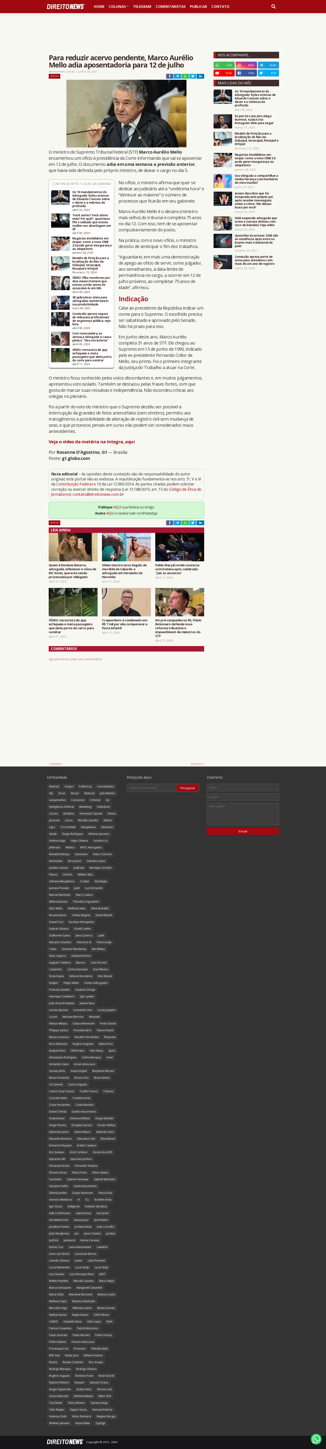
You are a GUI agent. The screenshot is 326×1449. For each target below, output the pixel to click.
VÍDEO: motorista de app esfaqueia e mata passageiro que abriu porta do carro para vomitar (91, 355)
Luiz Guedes (56, 1274)
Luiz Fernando (94, 888)
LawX (101, 935)
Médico (70, 847)
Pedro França (103, 1335)
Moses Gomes (106, 1308)
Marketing (85, 807)
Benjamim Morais (103, 1071)
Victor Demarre (81, 1416)
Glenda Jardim (58, 1193)
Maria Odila (56, 1294)
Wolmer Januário (59, 1423)
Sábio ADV (104, 1396)
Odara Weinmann (84, 1023)
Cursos (53, 813)
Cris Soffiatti (68, 827)
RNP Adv (54, 1355)
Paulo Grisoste (58, 1335)
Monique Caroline (101, 868)
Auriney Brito (57, 1071)
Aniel (110, 1057)
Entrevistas (55, 861)
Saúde (53, 834)
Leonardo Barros (85, 1254)
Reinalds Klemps (59, 854)
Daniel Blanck (104, 915)
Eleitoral (89, 793)
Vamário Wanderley (74, 949)
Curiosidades (105, 786)
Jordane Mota (83, 1227)
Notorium (107, 827)
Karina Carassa (90, 1240)
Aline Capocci (57, 956)
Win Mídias (98, 949)
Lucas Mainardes (59, 1267)
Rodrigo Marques (60, 1369)
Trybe (52, 949)
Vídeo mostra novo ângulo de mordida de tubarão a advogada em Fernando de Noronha (124, 571)
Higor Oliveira (79, 840)
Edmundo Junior (59, 1132)
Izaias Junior (81, 1220)
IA (79, 1199)
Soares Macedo (58, 1396)
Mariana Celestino (60, 942)
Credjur (84, 881)
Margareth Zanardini (89, 1288)
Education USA (86, 1138)
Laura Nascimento (80, 1247)
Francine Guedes (59, 989)
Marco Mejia (106, 1281)
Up (107, 800)
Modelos (68, 813)
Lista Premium (96, 1260)
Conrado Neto (58, 1098)
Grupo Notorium (82, 1193)
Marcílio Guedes (88, 820)
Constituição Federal (74, 484)
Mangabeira (88, 827)
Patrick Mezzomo (87, 1328)
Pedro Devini (108, 1023)
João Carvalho (105, 1227)
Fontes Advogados (96, 983)
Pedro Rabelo (57, 1342)
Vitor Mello (55, 908)
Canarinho (55, 969)
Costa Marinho (85, 1105)
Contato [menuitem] (220, 6)
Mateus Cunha (106, 1294)
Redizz (53, 1362)
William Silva (85, 874)
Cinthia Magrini (81, 915)
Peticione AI (84, 942)
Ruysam (79, 1382)
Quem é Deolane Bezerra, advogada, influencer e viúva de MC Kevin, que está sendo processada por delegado (72, 571)
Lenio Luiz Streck (59, 1254)
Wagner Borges (106, 1416)
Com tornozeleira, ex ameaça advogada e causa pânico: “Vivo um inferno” (91, 337)
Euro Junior (74, 861)
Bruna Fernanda (59, 1078)
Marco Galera (84, 895)
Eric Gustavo (56, 1152)
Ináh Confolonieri (60, 1213)
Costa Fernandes (59, 1105)
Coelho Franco (89, 1091)
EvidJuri (53, 983)
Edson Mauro (82, 1132)
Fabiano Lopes (96, 861)
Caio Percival (99, 962)
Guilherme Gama (59, 935)
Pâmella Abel (99, 1348)
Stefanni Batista (83, 1396)
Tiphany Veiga (99, 1403)
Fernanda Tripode (91, 813)
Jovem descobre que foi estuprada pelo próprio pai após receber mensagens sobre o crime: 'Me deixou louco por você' (254, 200)
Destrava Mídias (80, 1118)
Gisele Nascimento (85, 1186)
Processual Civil (58, 1348)
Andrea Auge (57, 840)
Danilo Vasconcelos (84, 1111)
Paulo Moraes (81, 1335)
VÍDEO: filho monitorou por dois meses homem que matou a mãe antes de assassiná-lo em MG (91, 283)
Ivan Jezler (103, 1213)
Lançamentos (57, 800)
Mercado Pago (58, 1308)
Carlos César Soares (61, 1091)
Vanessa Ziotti (58, 1416)
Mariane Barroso (73, 1017)
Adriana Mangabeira (61, 881)
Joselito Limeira (58, 868)
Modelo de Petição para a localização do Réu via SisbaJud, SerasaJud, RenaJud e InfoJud (90, 263)
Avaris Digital (79, 1071)
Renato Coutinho (73, 1362)
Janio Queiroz (84, 935)
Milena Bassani (58, 901)
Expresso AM (57, 1159)
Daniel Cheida (57, 1111)
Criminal (95, 800)
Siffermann (77, 1050)
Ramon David (105, 1030)
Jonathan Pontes (59, 1227)
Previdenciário (82, 1030)
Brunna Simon (57, 915)
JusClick (53, 1240)
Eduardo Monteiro (60, 1138)
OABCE (53, 1321)
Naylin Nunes (80, 1315)
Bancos (80, 962)
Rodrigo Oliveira (86, 1369)
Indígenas (74, 1206)
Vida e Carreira (102, 854)
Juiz (76, 1233)
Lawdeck (102, 1247)
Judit (77, 888)
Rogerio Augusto (83, 1044)
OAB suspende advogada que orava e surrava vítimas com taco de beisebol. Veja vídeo (256, 221)
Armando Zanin (59, 1064)
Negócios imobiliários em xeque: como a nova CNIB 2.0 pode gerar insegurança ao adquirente (92, 244)
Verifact (67, 874)
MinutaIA (94, 1017)
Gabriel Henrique (77, 1179)
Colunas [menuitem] (117, 6)
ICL (87, 1199)
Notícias (54, 76)
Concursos (78, 800)
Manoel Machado (60, 895)
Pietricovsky (104, 942)
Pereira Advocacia (83, 1342)
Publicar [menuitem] (198, 6)
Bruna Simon (102, 1078)
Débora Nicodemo (81, 976)
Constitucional (81, 1098)
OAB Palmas (101, 1315)
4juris (112, 1050)
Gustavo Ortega (85, 989)
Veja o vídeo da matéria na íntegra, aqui (92, 442)
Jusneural (69, 1240)
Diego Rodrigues (72, 834)
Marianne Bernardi (80, 1294)
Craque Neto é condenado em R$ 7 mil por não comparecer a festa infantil (124, 624)
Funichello (55, 1179)
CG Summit (56, 1084)
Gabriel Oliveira (59, 929)
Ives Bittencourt (58, 1220)
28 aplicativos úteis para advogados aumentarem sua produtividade (90, 301)
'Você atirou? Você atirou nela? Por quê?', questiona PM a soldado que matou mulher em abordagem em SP (91, 222)
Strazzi (75, 793)
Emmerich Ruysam (60, 1145)
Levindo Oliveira (59, 1260)
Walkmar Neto (77, 908)
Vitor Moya (96, 1050)
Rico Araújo (96, 1362)
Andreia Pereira (81, 956)
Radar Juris (71, 1355)
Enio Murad (105, 976)
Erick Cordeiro (79, 1152)
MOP (102, 1274)
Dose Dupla (56, 976)
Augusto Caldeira (60, 962)
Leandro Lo (100, 840)
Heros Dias (105, 1193)
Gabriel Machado (104, 1179)
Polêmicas (85, 786)
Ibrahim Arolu (103, 1199)
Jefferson (54, 847)
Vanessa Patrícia (102, 1409)
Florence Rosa (58, 1172)
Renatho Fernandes (87, 1037)
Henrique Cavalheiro (62, 996)
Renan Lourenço (59, 1037)
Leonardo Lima (82, 1010)
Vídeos (107, 820)
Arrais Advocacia (84, 1064)
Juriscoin (54, 820)
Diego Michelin (104, 1118)
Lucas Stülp (101, 1267)
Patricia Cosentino (60, 1328)
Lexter (78, 1260)
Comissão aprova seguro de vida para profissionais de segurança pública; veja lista (91, 319)
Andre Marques (91, 1057)
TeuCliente (55, 1403)
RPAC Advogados (91, 847)
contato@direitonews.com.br (98, 494)
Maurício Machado (83, 1301)
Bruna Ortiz (81, 1078)
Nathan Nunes (58, 1315)
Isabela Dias (83, 1213)
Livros (68, 820)
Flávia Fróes (79, 1172)
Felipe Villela (71, 983)
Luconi (53, 1017)
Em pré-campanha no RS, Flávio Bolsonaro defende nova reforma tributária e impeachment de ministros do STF (178, 628)
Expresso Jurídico (81, 1159)
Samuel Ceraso (99, 1382)
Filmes (112, 813)
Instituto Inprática (96, 1206)
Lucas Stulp (82, 1267)
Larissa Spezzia (58, 1010)
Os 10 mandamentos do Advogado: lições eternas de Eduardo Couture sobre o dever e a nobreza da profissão (91, 199)
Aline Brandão (100, 908)
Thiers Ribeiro (76, 1403)
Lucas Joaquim (107, 1010)
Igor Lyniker (87, 996)
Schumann (81, 854)
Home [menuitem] (99, 6)
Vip (51, 793)
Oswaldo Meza (72, 1321)
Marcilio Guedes (84, 1281)
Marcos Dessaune (60, 1288)
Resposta (110, 1037)
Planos (53, 874)
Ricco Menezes (58, 1044)
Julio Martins (107, 793)
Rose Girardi (106, 1376)
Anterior (56, 764)
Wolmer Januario (98, 834)
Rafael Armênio (93, 1355)
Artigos (69, 786)
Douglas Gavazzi (82, 1125)
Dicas (62, 793)
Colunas (108, 1091)
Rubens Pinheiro (59, 1382)
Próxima (196, 764)
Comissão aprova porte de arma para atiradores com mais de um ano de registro (254, 260)
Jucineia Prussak (59, 888)
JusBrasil (79, 868)
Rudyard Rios (57, 1050)
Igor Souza (55, 1206)
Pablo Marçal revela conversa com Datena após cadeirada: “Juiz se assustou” (177, 569)
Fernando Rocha (59, 1166)
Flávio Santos (100, 1172)
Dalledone (103, 807)
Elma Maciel (108, 1138)
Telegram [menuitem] (142, 6)
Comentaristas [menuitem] (171, 6)
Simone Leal (104, 1389)
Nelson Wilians (58, 1023)
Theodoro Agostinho (86, 901)
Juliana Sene (87, 1003)
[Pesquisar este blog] (152, 787)
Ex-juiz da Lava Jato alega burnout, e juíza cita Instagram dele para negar (254, 119)
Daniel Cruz (56, 922)
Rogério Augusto (59, 1376)
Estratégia (101, 881)
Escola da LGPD (102, 1152)
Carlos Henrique (77, 969)
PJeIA (110, 1321)
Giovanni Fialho (58, 1186)
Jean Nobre (101, 1220)
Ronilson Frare (84, 1376)
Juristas (110, 1233)
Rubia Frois (106, 1044)
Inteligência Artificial (61, 807)
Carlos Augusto (77, 1084)
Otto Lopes (94, 1321)
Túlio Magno (56, 1409)
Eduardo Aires (105, 1132)
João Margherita (59, 1233)
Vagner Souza (78, 1409)
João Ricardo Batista (61, 1003)
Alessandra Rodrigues (62, 1057)
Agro (52, 827)
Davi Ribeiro (100, 969)
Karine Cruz (56, 1247)
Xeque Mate (82, 1423)
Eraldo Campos (86, 1145)
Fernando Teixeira (86, 1166)
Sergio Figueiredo (60, 1389)
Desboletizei (57, 1118)
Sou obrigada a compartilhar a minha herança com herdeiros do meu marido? (256, 179)
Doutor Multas (106, 1125)
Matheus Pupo (58, 1301)
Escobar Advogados (81, 922)
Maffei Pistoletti (58, 1281)
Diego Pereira (57, 1125)
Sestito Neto (83, 1389)
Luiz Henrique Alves (82, 1274)
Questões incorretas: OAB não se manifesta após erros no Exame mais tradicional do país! (256, 241)
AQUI (117, 507)
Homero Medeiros (60, 1199)
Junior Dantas (92, 1233)
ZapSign (100, 1423)
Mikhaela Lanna (82, 1308)
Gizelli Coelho (82, 929)
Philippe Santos (58, 1030)
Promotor (80, 1348)
